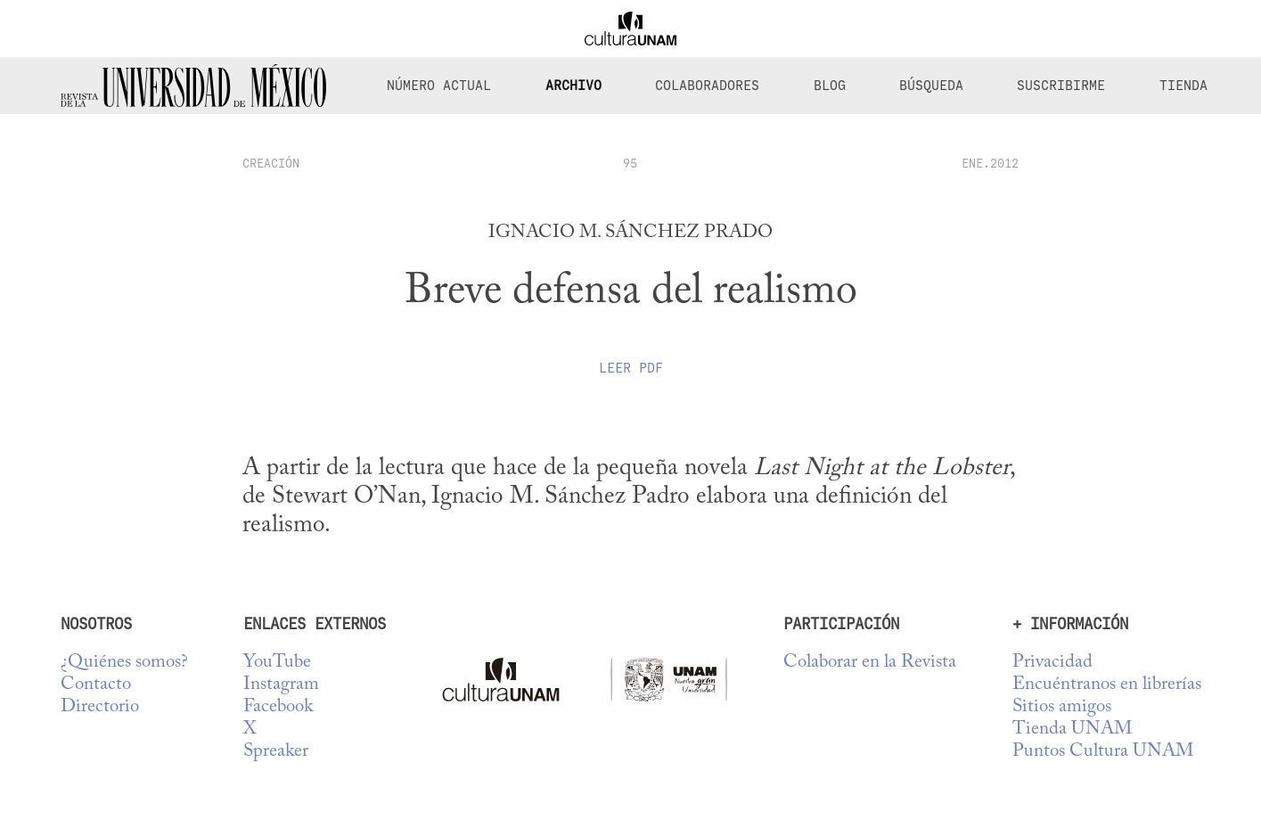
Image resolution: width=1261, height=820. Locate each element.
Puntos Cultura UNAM (1102, 751)
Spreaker (275, 751)
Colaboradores (707, 85)
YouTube (277, 662)
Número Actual (439, 85)
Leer (631, 368)
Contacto (96, 685)
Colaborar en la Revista (869, 662)
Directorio (100, 707)
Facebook (278, 707)
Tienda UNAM (1072, 729)
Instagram (281, 685)
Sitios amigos (1061, 707)
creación (270, 163)
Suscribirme (1061, 85)
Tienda (1183, 85)
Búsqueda (931, 85)
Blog (830, 85)
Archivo (573, 85)
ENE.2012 (990, 163)
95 (630, 163)
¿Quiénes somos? (124, 662)
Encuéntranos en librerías (1106, 685)
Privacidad (1052, 662)
